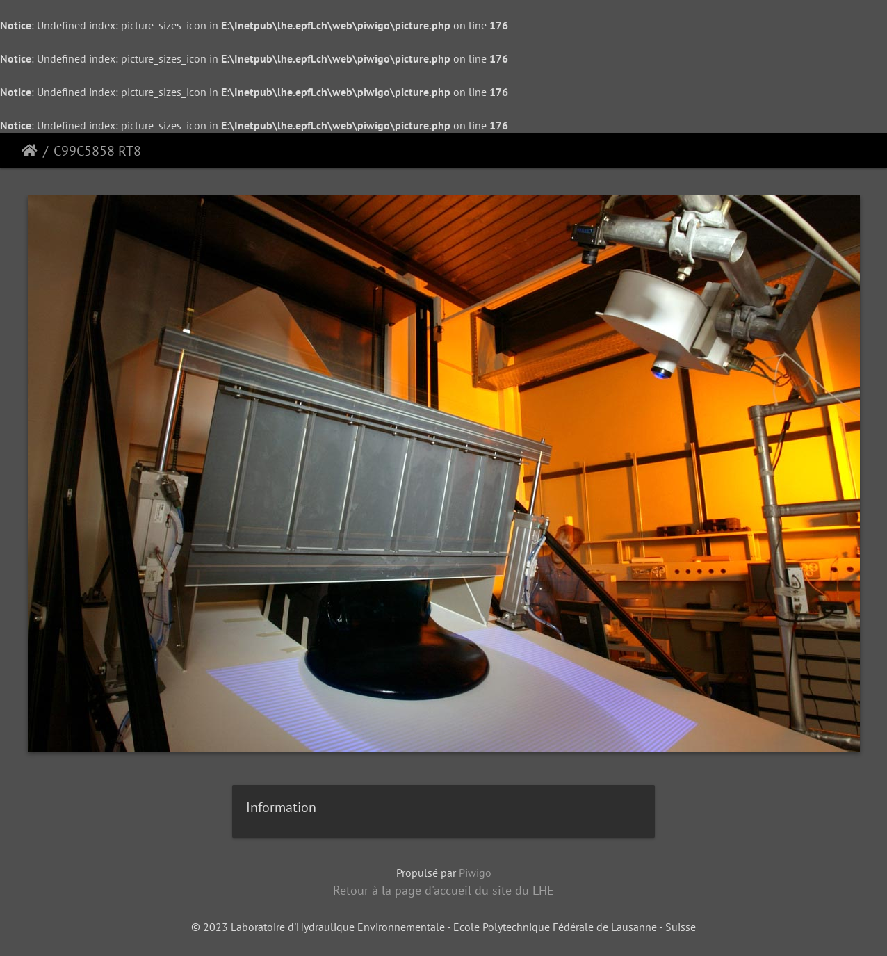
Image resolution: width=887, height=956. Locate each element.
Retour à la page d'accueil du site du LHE (443, 890)
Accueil (30, 150)
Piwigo (475, 873)
